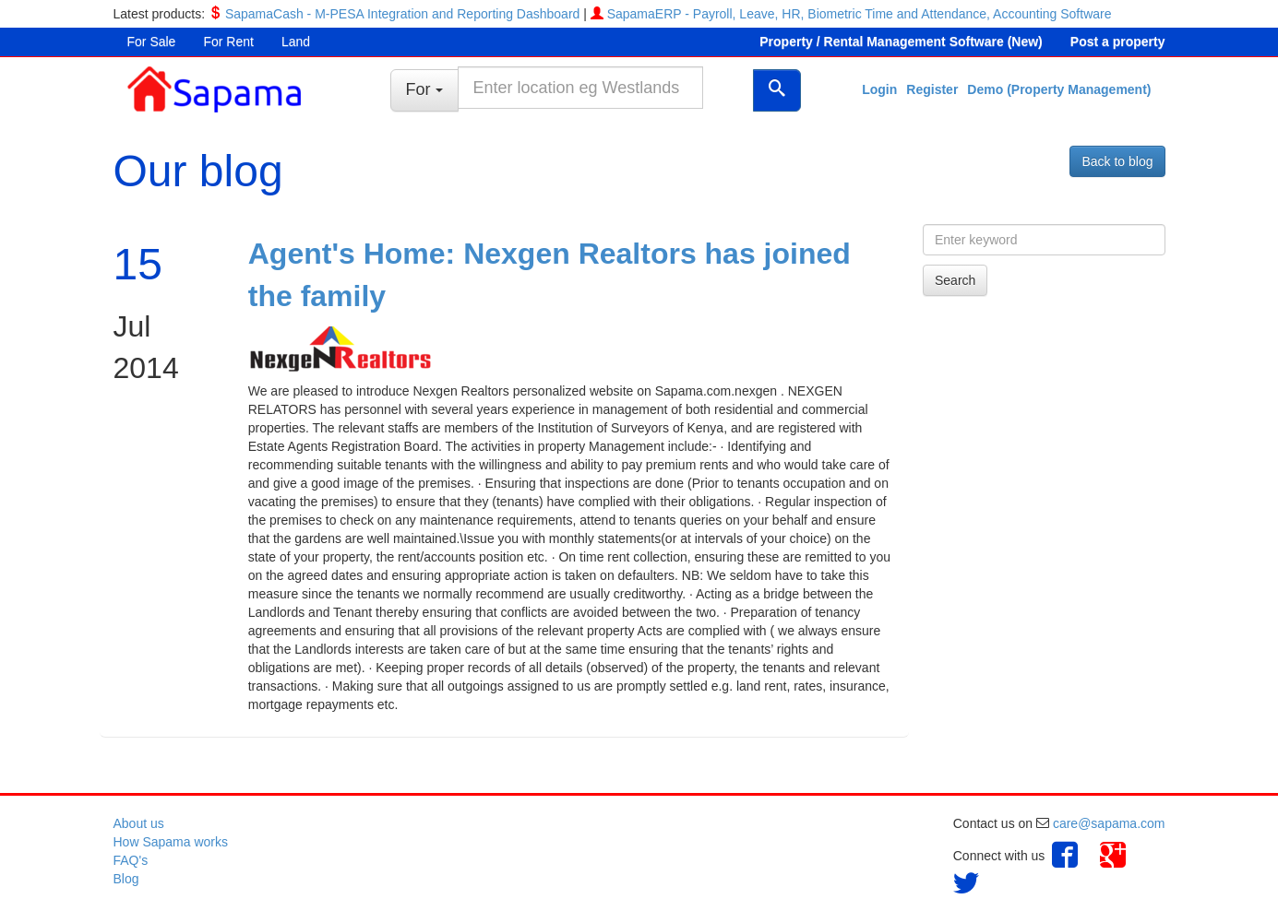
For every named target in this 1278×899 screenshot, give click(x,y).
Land (295, 41)
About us (138, 823)
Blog (126, 878)
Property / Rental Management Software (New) (901, 41)
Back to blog (1117, 161)
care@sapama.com (1109, 823)
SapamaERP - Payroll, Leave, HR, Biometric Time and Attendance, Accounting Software (859, 13)
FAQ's (131, 860)
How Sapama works (171, 841)
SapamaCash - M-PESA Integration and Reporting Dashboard (402, 13)
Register (932, 89)
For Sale (151, 41)
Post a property (1117, 41)
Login (879, 89)
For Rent (228, 41)
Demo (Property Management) (1059, 89)
